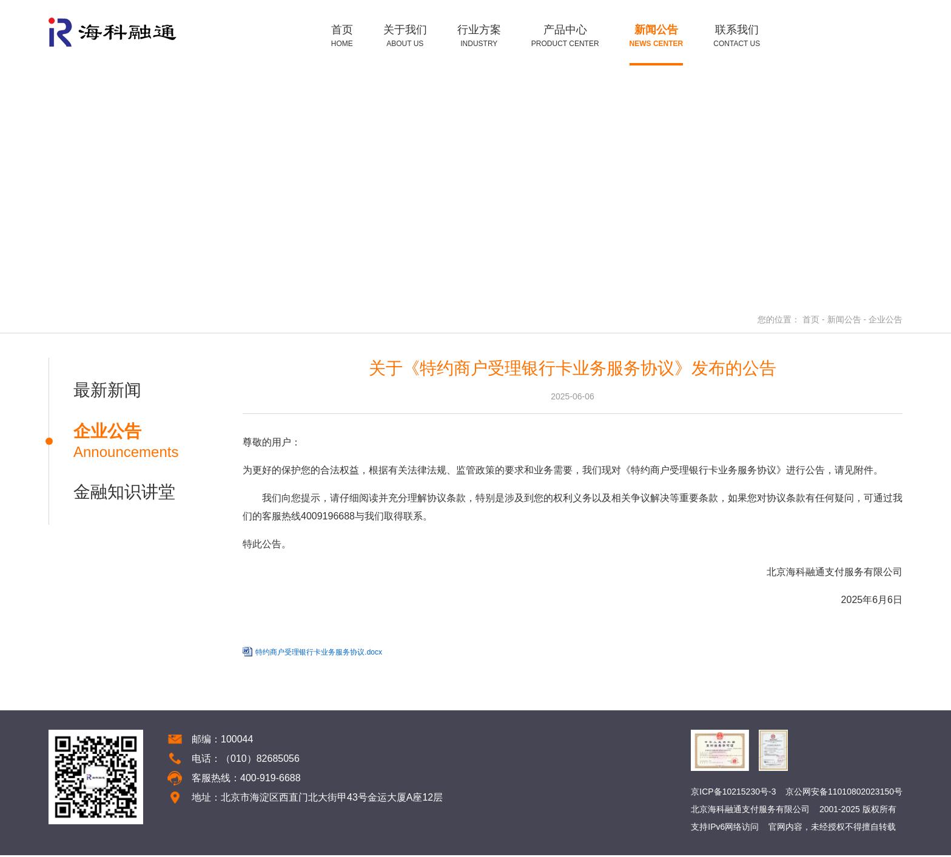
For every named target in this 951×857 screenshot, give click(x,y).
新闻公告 (844, 321)
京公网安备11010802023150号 (843, 793)
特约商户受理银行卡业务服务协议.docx (318, 654)
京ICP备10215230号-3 (733, 793)
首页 (810, 321)
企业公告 (885, 321)
